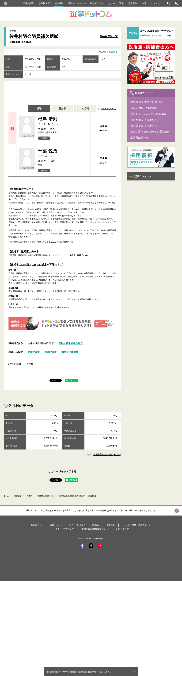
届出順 (62, 108)
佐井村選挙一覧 (109, 36)
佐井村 (29, 364)
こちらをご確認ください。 (79, 255)
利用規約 (111, 525)
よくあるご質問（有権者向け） (136, 525)
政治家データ (97, 3)
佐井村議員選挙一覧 (45, 496)
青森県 (29, 496)
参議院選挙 (44, 3)
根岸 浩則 (63, 120)
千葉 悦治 (63, 153)
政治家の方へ (37, 525)
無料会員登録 (69, 671)
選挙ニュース (56, 525)
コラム (15, 3)
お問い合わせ (122, 529)
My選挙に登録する (108, 52)
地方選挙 (58, 3)
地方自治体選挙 (69, 352)
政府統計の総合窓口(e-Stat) (107, 454)
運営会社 (96, 525)
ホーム (6, 496)
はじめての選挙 (116, 3)
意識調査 (132, 3)
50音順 (85, 108)
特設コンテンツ (151, 3)
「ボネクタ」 (94, 230)
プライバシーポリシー (63, 529)
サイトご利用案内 (77, 525)
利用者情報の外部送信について (95, 529)
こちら (53, 242)
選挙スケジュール (77, 3)
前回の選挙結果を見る (71, 343)
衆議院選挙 (28, 3)
